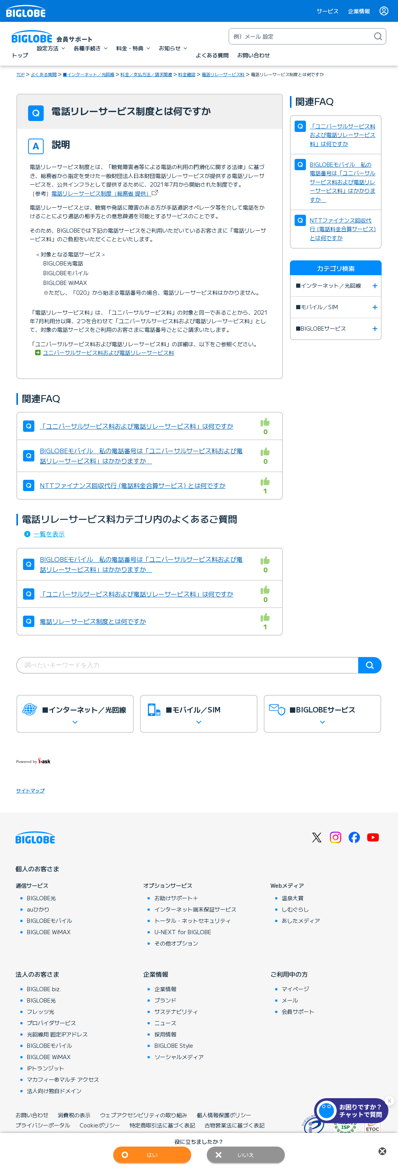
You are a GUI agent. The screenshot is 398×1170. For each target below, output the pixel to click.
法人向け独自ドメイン (54, 1091)
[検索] (378, 36)
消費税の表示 (74, 1115)
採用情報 (165, 1034)
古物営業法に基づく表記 (234, 1125)
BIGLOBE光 (41, 898)
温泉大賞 (293, 898)
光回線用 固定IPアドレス (57, 1034)
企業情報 (359, 11)
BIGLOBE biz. (44, 989)
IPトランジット (45, 1068)
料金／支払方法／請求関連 (146, 74)
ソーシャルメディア (179, 1057)
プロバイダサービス (51, 1023)
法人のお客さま (37, 974)
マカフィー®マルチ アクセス (63, 1079)
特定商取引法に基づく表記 (162, 1125)
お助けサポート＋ (176, 898)
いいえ (246, 1155)
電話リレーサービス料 (223, 74)
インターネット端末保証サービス (195, 909)
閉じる (382, 1151)
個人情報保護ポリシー (224, 1115)
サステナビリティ (176, 1011)
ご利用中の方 (289, 974)
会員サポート (298, 1011)
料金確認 (186, 74)
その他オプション (176, 943)
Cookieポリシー (100, 1125)
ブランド (165, 1000)
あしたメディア (301, 920)
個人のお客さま (37, 868)
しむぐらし (295, 909)
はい (152, 1155)
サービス (328, 11)
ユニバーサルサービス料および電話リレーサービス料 (108, 352)
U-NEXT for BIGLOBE (183, 932)
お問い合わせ (32, 1115)
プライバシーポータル (43, 1125)
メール (290, 1000)
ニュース (165, 1023)
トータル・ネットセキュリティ (193, 920)
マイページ (295, 989)
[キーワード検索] (299, 36)
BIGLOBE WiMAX (49, 932)
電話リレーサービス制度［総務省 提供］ (101, 193)
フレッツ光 (40, 1011)
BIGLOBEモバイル (49, 920)
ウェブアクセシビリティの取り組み (143, 1115)
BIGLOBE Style (174, 1045)
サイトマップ (30, 790)
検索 (370, 665)
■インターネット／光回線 (88, 74)
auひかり (38, 909)
